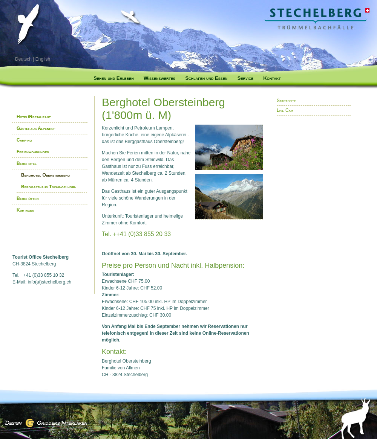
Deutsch (23, 59)
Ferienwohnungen (33, 151)
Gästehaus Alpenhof (36, 128)
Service (245, 78)
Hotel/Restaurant (34, 116)
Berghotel (27, 163)
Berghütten (27, 198)
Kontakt (271, 78)
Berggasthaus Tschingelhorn (48, 186)
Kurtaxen (25, 210)
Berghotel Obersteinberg (45, 175)
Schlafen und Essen (206, 78)
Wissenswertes (159, 78)
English (42, 59)
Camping (24, 140)
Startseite (286, 100)
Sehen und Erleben (113, 78)
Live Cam (285, 110)
